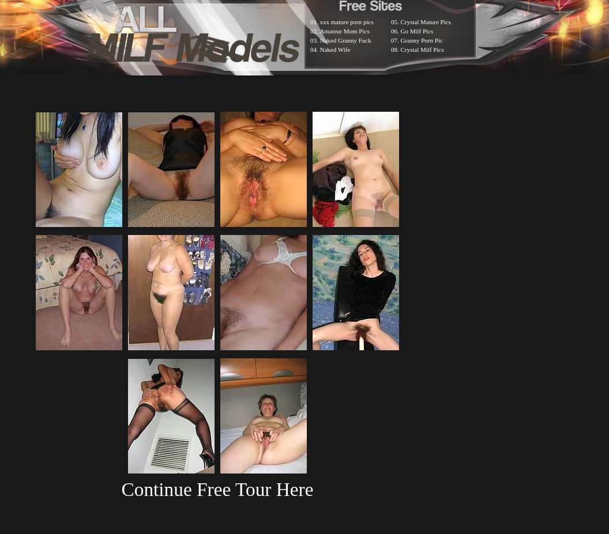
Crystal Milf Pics (422, 49)
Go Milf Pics (417, 31)
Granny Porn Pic (422, 40)
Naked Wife (335, 49)
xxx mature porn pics (347, 21)
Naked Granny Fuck (345, 40)
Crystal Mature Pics (426, 21)
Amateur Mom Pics (345, 31)
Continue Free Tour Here (217, 489)
